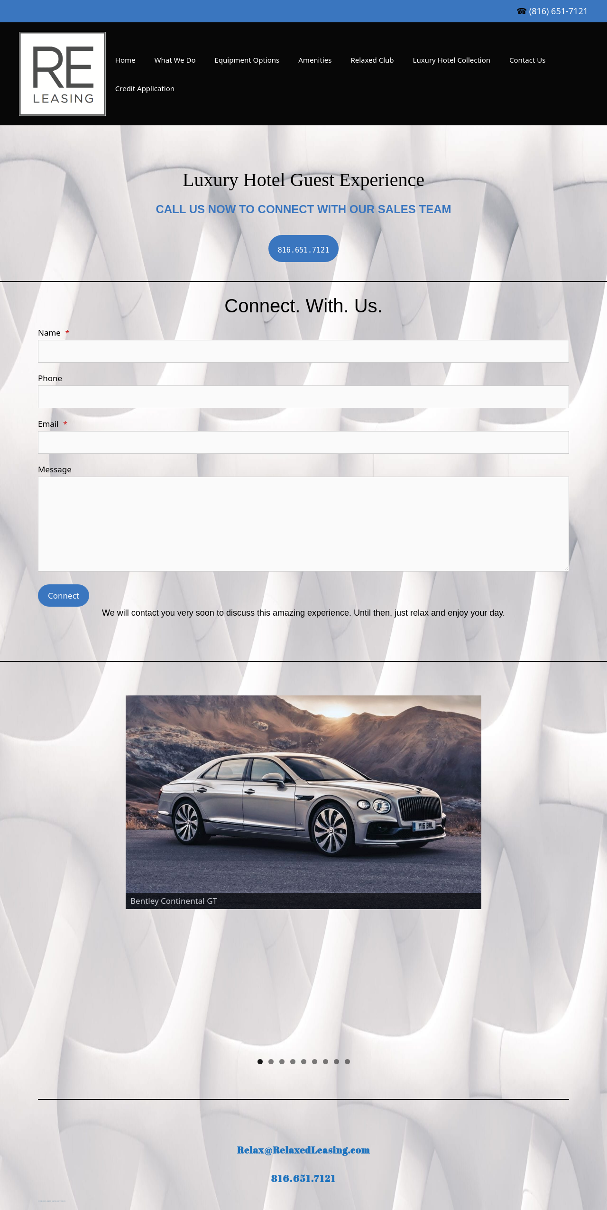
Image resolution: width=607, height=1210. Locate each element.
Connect (63, 595)
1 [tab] (260, 943)
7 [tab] (325, 943)
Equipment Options (247, 60)
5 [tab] (303, 943)
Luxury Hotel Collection (452, 60)
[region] (303, 814)
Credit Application (145, 88)
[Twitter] (324, 1138)
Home (125, 60)
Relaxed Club (372, 60)
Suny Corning (520, 1122)
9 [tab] (347, 943)
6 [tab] (314, 943)
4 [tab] (292, 943)
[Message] (303, 524)
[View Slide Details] (303, 802)
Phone (50, 378)
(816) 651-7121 (558, 11)
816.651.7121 (303, 1059)
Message (55, 469)
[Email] (303, 442)
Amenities (314, 60)
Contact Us (527, 60)
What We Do (175, 60)
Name (54, 332)
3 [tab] (282, 943)
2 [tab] (271, 943)
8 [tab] (336, 943)
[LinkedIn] (278, 1138)
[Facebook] (301, 1138)
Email (52, 423)
